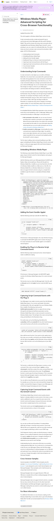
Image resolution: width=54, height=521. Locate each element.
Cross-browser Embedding (31, 464)
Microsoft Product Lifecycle (10, 7)
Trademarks (11, 517)
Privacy (30, 515)
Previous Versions (13, 515)
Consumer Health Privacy (40, 515)
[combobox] (10, 16)
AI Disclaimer (4, 515)
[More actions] (51, 14)
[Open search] (47, 2)
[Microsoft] (3, 2)
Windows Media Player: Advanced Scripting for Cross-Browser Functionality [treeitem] (10, 20)
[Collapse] (17, 13)
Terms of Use (4, 517)
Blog (19, 515)
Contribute (25, 515)
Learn (21, 14)
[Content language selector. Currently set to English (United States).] (8, 512)
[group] (36, 194)
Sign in (50, 1)
